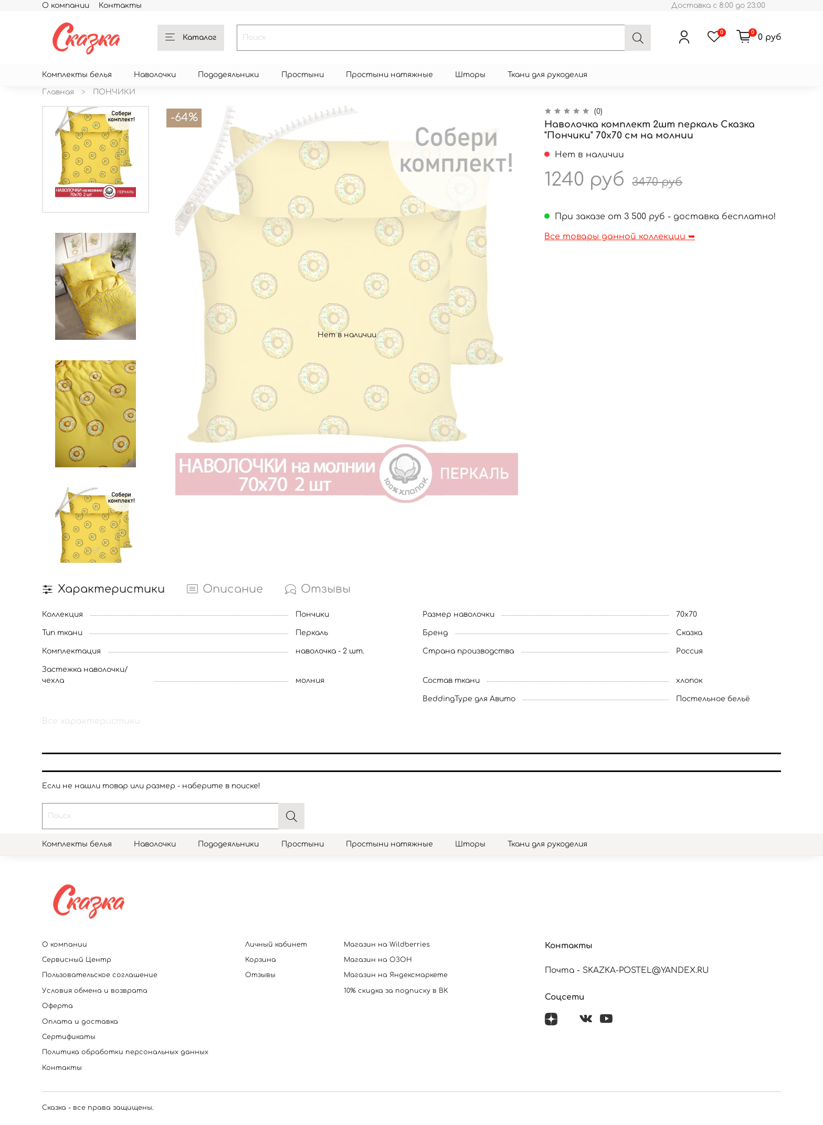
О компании (65, 5)
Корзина (260, 959)
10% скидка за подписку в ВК (396, 990)
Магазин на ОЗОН (378, 959)
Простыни (302, 75)
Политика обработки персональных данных (125, 1052)
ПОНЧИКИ (114, 92)
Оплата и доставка (80, 1021)
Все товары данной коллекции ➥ (619, 236)
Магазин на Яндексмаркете (396, 975)
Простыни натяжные (389, 75)
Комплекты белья (77, 75)
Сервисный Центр (76, 959)
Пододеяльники (228, 75)
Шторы (470, 75)
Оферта (57, 1006)
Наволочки (155, 75)
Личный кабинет (276, 944)
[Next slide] (96, 551)
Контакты (120, 5)
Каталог (190, 37)
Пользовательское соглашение (99, 975)
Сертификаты (69, 1037)
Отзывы (260, 975)
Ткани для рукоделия (547, 75)
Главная (58, 92)
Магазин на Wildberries (387, 944)
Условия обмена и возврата (94, 990)
